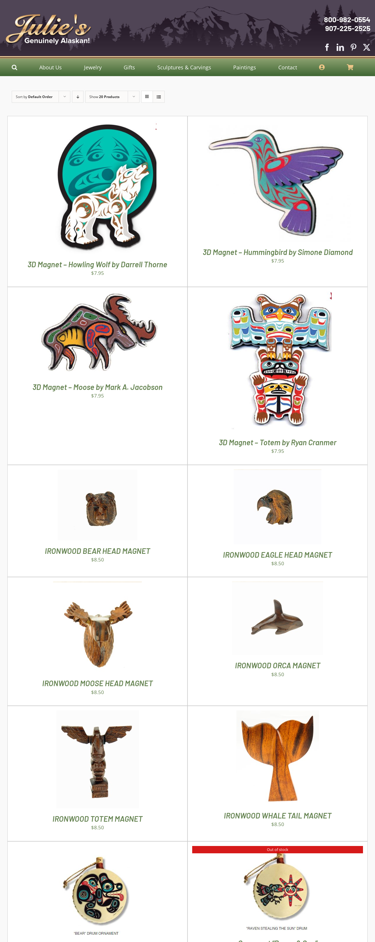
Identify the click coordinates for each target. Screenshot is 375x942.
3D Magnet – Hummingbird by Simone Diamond (278, 251)
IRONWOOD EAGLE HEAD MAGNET (277, 554)
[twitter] (366, 47)
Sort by (34, 96)
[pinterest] (353, 47)
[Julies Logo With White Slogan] (49, 16)
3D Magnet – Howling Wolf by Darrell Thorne (97, 264)
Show (104, 96)
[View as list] (158, 96)
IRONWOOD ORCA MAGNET (278, 665)
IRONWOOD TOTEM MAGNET (97, 818)
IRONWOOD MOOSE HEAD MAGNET (97, 683)
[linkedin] (340, 47)
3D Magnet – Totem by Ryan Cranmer (277, 442)
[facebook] (327, 47)
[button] (14, 67)
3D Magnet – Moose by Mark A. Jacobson (98, 386)
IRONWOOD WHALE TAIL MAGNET (278, 815)
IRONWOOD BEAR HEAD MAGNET (97, 550)
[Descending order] (77, 97)
